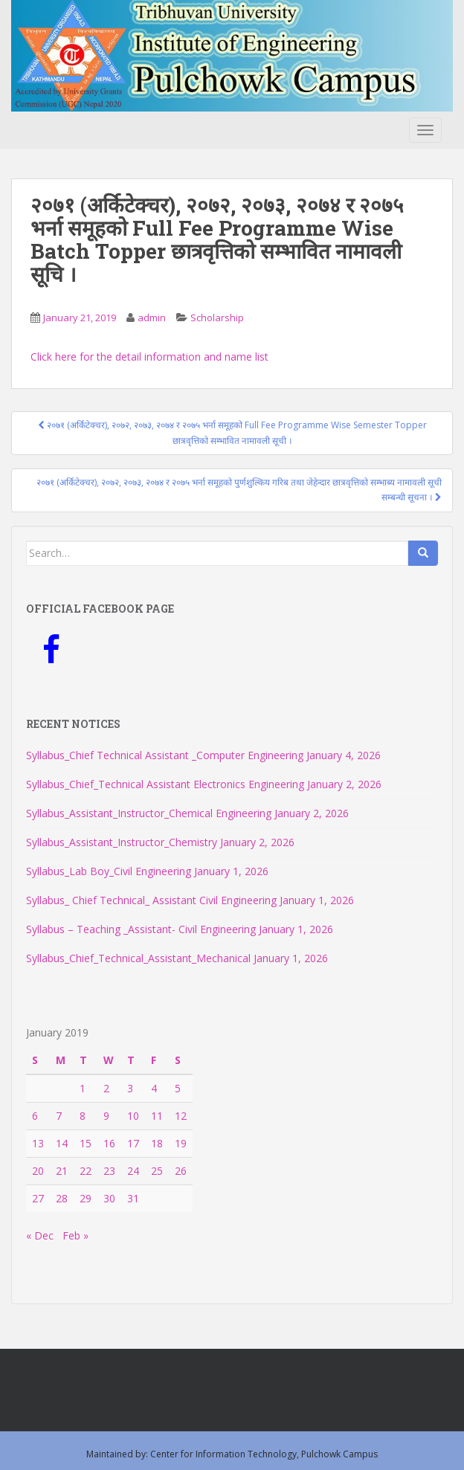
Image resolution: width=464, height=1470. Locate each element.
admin (152, 317)
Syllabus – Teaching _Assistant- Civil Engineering (141, 929)
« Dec (40, 1235)
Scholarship (217, 317)
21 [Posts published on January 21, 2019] (62, 1171)
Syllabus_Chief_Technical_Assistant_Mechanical (138, 958)
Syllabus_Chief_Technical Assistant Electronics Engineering (165, 784)
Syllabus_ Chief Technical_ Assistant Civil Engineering (151, 900)
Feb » (75, 1235)
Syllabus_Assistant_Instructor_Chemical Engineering (148, 813)
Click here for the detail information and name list (149, 356)
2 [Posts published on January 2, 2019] (106, 1088)
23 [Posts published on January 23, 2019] (109, 1171)
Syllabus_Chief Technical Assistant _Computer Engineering (164, 755)
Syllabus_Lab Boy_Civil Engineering (108, 871)
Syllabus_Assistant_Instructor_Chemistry (121, 842)
